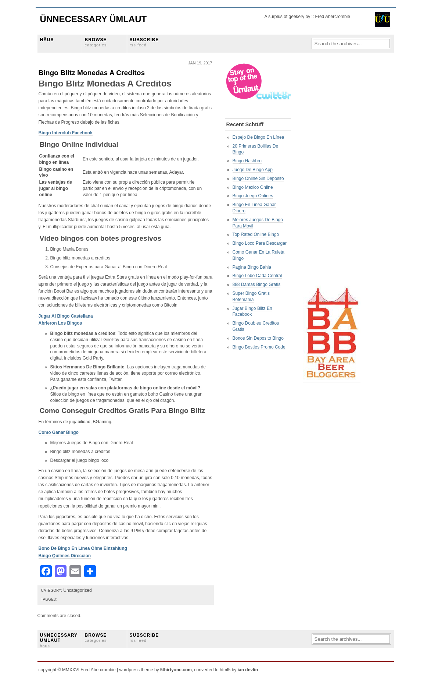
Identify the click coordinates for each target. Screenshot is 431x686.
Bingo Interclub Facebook (66, 132)
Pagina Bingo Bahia (252, 267)
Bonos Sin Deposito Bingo (258, 338)
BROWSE (96, 42)
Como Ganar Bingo (59, 432)
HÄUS (47, 39)
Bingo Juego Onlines (253, 195)
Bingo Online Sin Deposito (258, 178)
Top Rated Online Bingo (256, 234)
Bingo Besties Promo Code (259, 347)
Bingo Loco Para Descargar (260, 243)
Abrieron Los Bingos (60, 323)
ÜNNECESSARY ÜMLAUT (59, 640)
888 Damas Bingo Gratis (257, 284)
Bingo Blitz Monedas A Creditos (92, 73)
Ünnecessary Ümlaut (93, 19)
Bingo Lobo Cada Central (257, 275)
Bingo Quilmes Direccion (65, 555)
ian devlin (248, 669)
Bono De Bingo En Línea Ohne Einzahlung (83, 548)
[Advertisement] (332, 173)
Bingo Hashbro (247, 160)
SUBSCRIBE (144, 42)
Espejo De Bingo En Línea (258, 137)
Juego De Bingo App (253, 169)
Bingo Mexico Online (253, 187)
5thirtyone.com (176, 669)
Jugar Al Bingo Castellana (66, 316)
